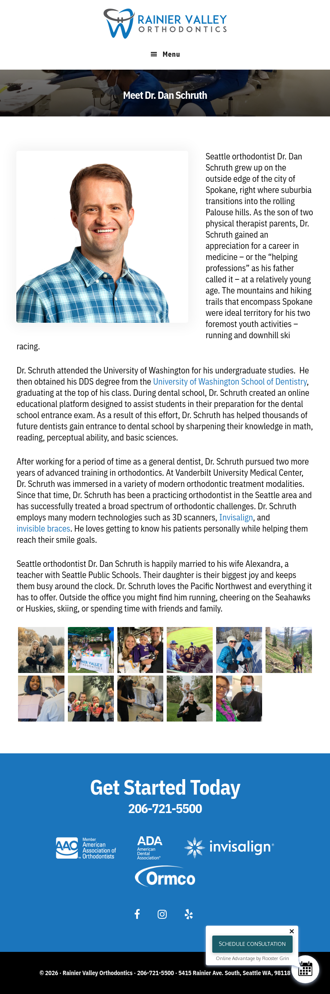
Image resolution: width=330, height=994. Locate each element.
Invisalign (236, 517)
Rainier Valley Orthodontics (165, 24)
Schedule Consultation (252, 944)
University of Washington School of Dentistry (230, 381)
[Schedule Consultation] (305, 969)
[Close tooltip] (292, 931)
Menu (171, 54)
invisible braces (43, 528)
